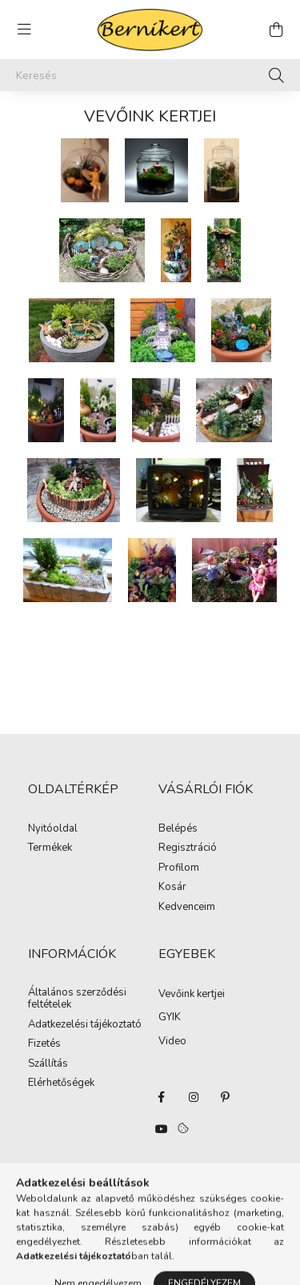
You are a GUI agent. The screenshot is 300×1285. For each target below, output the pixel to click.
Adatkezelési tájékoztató (85, 1025)
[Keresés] (150, 75)
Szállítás (48, 1064)
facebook (162, 1097)
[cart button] (276, 30)
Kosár (172, 887)
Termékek (50, 848)
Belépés (178, 829)
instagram (194, 1097)
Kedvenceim (186, 907)
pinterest (226, 1097)
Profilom (178, 868)
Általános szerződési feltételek (77, 999)
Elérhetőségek (61, 1083)
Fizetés (44, 1044)
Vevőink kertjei (191, 994)
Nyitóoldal (53, 829)
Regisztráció (187, 848)
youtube (162, 1129)
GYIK (169, 1017)
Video (172, 1041)
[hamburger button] (24, 30)
